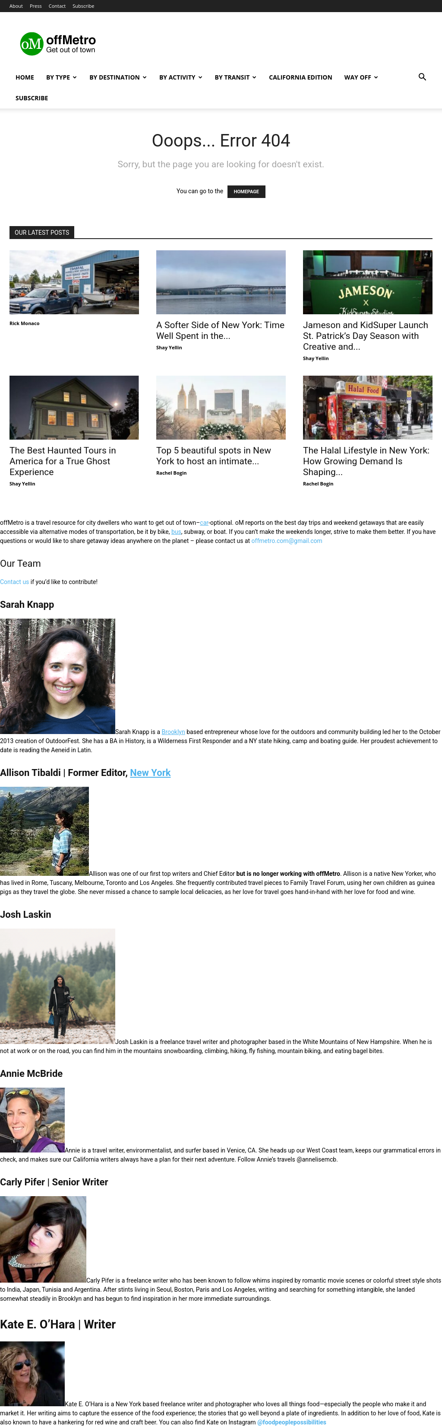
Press (36, 6)
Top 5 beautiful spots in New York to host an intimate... (213, 455)
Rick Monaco (24, 323)
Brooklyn (173, 731)
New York (150, 772)
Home (25, 77)
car (204, 522)
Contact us (14, 581)
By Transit (236, 77)
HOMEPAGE (246, 192)
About (16, 6)
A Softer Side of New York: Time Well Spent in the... (220, 330)
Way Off (361, 77)
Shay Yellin (169, 347)
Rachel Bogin (171, 472)
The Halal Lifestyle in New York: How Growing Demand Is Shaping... (366, 461)
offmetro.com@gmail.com (287, 540)
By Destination (118, 77)
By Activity (180, 77)
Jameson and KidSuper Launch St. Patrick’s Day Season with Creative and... (365, 336)
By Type (61, 77)
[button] (422, 78)
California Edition (300, 77)
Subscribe (83, 6)
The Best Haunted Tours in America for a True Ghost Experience (62, 461)
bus (176, 531)
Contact (57, 6)
